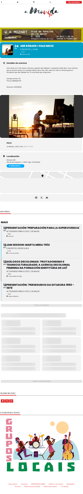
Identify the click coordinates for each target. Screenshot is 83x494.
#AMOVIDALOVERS (38, 484)
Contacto (24, 484)
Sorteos (18, 486)
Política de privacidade (32, 486)
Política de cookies (50, 486)
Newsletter (70, 484)
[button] (50, 2)
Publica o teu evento (56, 484)
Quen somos (13, 484)
